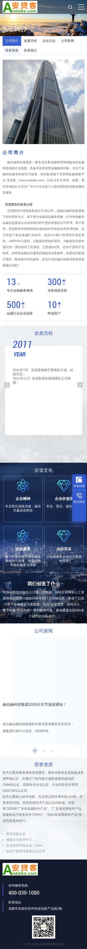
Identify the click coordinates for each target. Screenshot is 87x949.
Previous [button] (7, 388)
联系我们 (30, 53)
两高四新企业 (16, 837)
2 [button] (43, 754)
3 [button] (52, 754)
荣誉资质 (11, 53)
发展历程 (30, 41)
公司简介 (11, 41)
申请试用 (79, 486)
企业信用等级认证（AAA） (25, 848)
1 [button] (34, 754)
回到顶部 (79, 517)
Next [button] (80, 388)
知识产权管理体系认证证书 (25, 854)
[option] (43, 390)
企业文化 (48, 41)
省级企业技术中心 (19, 843)
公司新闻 (67, 41)
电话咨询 (79, 501)
